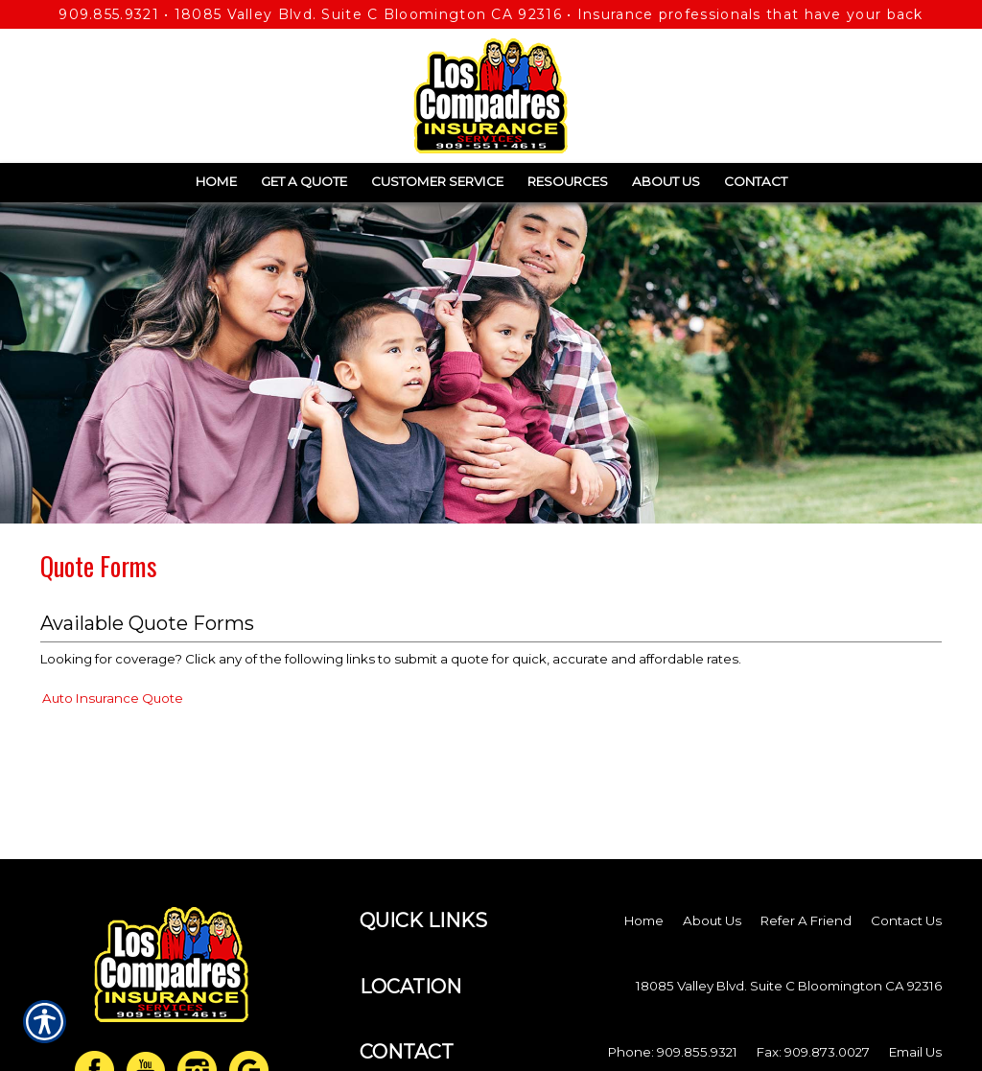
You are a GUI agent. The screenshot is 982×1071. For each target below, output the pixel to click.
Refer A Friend (806, 920)
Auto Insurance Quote (112, 698)
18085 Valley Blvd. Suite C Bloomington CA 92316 (368, 14)
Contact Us (906, 920)
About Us (712, 920)
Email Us (915, 1051)
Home (644, 920)
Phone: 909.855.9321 (672, 1051)
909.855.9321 (108, 14)
